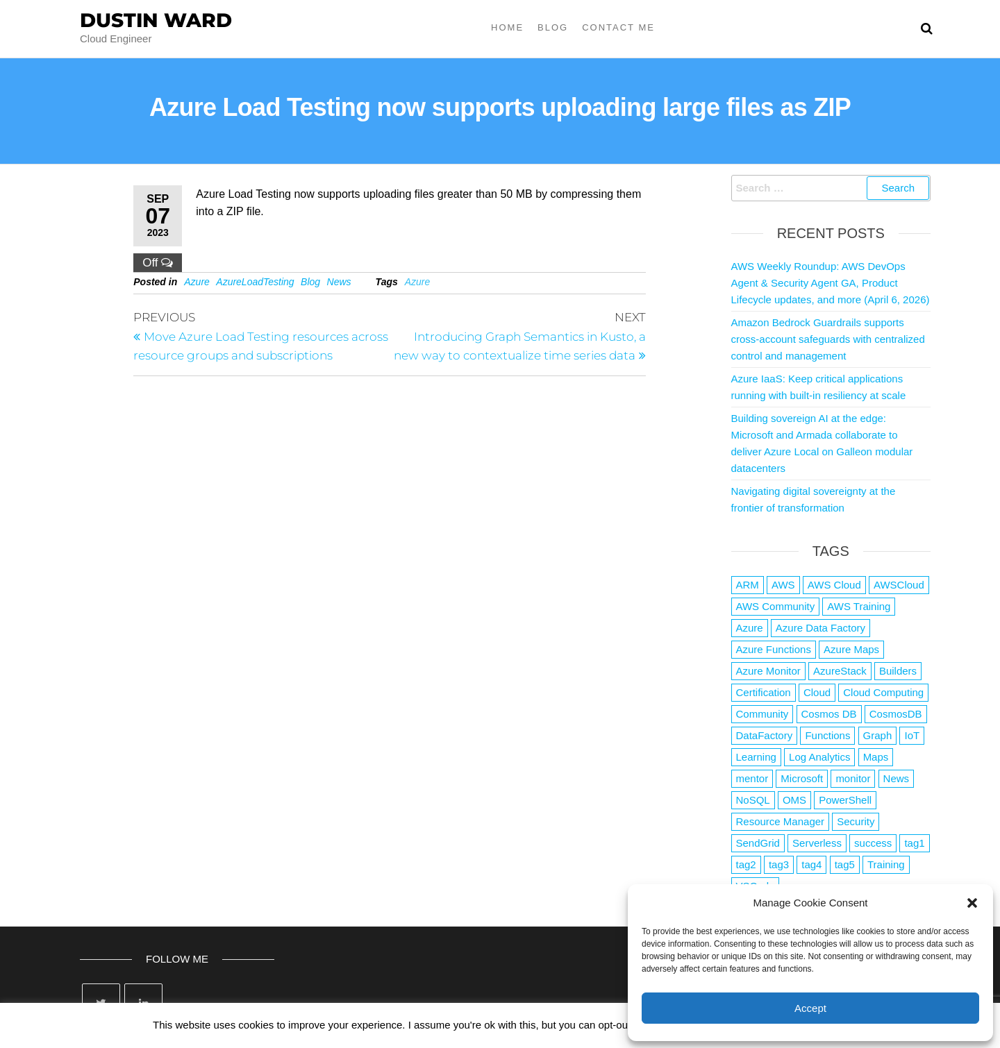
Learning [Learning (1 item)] (756, 757)
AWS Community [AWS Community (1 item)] (775, 606)
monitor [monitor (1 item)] (852, 778)
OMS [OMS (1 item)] (794, 800)
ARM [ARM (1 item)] (747, 585)
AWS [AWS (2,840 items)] (783, 585)
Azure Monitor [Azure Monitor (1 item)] (768, 671)
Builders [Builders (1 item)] (898, 671)
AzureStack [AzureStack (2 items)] (840, 671)
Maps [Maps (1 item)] (876, 757)
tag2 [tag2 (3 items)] (746, 864)
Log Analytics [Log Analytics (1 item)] (819, 757)
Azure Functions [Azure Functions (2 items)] (773, 649)
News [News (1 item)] (896, 778)
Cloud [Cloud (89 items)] (817, 692)
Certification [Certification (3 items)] (763, 692)
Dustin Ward (156, 20)
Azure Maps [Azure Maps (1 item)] (851, 649)
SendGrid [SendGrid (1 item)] (758, 843)
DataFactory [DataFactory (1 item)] (764, 735)
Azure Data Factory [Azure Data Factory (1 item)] (820, 628)
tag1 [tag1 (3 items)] (914, 843)
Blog (553, 27)
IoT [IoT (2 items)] (911, 735)
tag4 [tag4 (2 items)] (811, 864)
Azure (197, 281)
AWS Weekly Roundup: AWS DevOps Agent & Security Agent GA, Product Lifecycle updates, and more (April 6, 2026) (830, 282)
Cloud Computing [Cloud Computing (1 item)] (883, 692)
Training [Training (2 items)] (886, 864)
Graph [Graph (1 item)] (877, 735)
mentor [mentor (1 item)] (752, 778)
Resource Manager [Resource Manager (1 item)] (780, 821)
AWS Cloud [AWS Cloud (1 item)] (834, 585)
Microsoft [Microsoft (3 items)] (802, 778)
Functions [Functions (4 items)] (827, 735)
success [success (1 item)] (873, 843)
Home (507, 27)
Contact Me (618, 27)
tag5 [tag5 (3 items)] (845, 864)
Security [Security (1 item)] (855, 821)
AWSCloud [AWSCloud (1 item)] (899, 585)
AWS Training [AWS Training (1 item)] (858, 606)
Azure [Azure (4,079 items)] (749, 628)
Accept (810, 1008)
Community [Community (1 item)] (762, 714)
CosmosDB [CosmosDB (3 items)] (895, 714)
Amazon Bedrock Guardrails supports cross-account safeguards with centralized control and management (828, 339)
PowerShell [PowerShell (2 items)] (845, 800)
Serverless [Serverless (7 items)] (817, 843)
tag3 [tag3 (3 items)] (779, 864)
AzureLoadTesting (255, 281)
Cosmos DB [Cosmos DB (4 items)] (829, 714)
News (339, 281)
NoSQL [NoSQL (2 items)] (753, 800)
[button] (972, 903)
